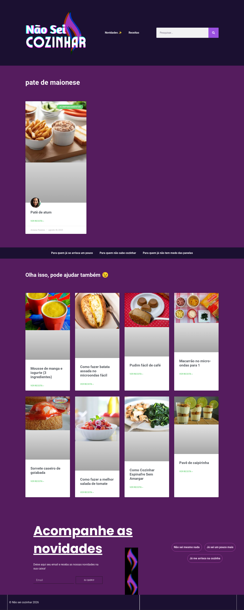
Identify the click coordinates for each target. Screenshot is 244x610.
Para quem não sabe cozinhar (118, 253)
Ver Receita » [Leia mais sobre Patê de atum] (37, 221)
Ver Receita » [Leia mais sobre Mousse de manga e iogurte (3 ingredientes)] (37, 385)
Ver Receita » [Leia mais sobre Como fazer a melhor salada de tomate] (87, 492)
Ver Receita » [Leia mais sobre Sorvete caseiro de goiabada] (37, 481)
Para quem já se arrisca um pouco (72, 253)
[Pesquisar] (213, 33)
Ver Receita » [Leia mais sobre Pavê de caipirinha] (186, 471)
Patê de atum (41, 212)
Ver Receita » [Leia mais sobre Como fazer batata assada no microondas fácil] (87, 384)
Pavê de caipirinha (194, 463)
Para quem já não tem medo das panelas (168, 253)
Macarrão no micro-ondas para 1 (195, 363)
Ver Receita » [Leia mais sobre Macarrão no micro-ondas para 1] (186, 374)
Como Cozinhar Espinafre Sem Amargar (142, 474)
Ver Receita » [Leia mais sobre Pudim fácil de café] (136, 374)
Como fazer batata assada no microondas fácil (95, 371)
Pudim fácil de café (145, 365)
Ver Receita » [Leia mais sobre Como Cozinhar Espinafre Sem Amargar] (136, 487)
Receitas (134, 32)
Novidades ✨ (113, 32)
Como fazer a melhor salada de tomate (97, 481)
